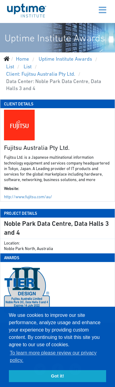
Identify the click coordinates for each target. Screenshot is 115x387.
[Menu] (89, 6)
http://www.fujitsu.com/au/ (28, 197)
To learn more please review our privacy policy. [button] (53, 356)
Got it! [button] (57, 376)
